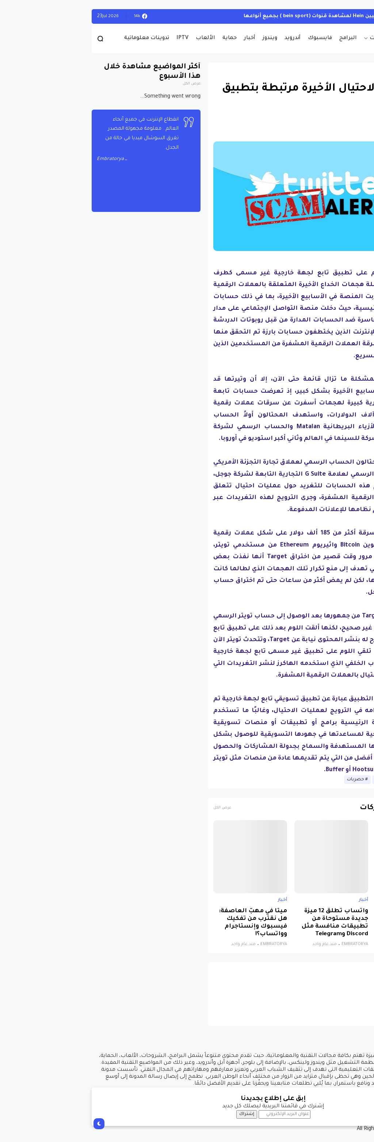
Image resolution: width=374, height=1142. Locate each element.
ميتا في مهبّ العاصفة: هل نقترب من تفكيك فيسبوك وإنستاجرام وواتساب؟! (167, 922)
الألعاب (119, 38)
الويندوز (355, 16)
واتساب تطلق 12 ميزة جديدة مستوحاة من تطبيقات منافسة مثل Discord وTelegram (248, 922)
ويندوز (183, 38)
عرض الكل (136, 808)
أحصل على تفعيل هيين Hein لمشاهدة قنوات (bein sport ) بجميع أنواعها (247, 16)
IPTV (96, 38)
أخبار (163, 38)
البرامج (262, 38)
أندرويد (206, 38)
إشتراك (160, 1114)
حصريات (293, 38)
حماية (143, 38)
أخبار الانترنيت (302, 779)
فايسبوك (234, 38)
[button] (356, 212)
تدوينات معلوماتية (60, 38)
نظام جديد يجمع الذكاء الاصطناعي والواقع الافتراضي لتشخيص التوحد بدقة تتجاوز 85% (329, 922)
